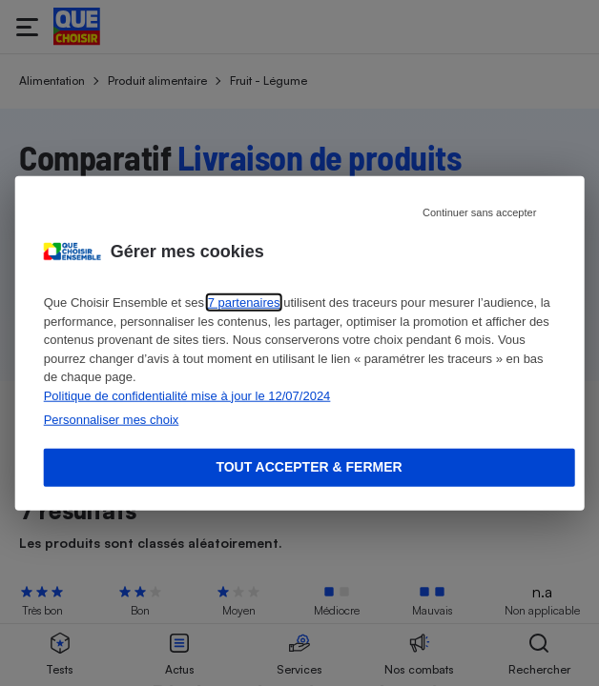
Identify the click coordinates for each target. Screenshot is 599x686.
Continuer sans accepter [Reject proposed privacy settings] (479, 212)
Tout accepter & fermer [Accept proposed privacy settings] (309, 466)
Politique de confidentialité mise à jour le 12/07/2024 (187, 395)
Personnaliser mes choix (111, 420)
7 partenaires (244, 302)
